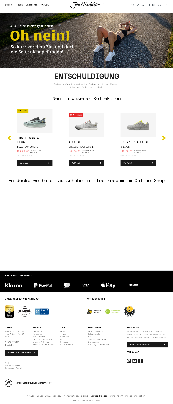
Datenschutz (94, 334)
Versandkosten (12, 365)
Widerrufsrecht (96, 331)
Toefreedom (39, 337)
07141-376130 (12, 342)
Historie (37, 331)
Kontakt (9, 345)
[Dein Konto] (143, 5)
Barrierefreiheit (97, 339)
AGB (89, 337)
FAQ (7, 363)
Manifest (37, 334)
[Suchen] (137, 5)
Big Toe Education (42, 339)
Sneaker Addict (135, 142)
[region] (86, 138)
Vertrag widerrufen (19, 353)
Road (62, 331)
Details (24, 163)
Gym (62, 339)
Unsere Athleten (41, 342)
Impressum (93, 342)
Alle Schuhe (66, 345)
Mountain (64, 337)
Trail (63, 334)
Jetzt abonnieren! (140, 344)
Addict (75, 142)
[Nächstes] (163, 138)
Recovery (65, 342)
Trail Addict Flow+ (29, 140)
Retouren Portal (13, 368)
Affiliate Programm (43, 345)
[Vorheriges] (9, 138)
